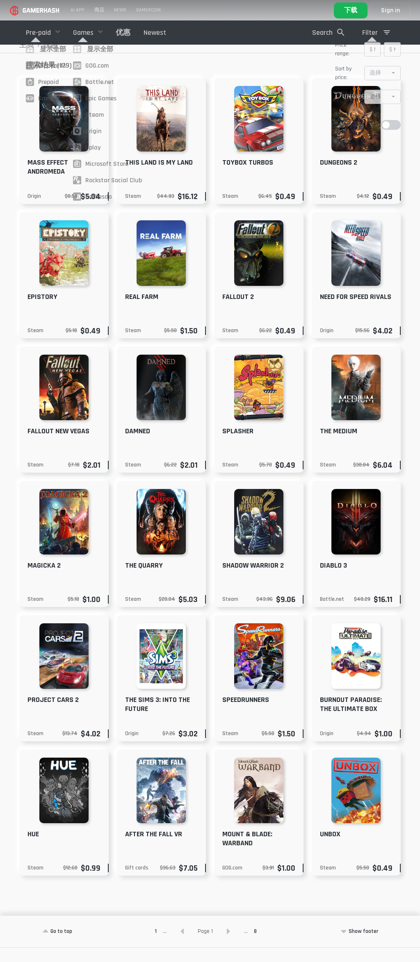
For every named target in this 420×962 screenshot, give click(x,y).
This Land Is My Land (159, 176)
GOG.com (232, 882)
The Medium (338, 445)
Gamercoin (148, 10)
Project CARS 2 (53, 714)
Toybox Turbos (247, 176)
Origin (34, 210)
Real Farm (141, 311)
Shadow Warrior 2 (253, 579)
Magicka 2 (44, 579)
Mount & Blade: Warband (247, 853)
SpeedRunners (245, 714)
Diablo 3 (333, 579)
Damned (137, 445)
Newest (155, 32)
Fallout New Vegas (58, 445)
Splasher (237, 445)
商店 (99, 10)
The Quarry (144, 579)
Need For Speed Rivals (355, 311)
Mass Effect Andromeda (47, 181)
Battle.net (332, 613)
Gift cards (136, 882)
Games (84, 32)
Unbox (330, 848)
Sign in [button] (390, 10)
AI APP (77, 10)
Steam (133, 210)
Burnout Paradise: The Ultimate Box (351, 718)
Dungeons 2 (338, 176)
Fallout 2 (238, 311)
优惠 (123, 32)
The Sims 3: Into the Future (157, 718)
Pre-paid (39, 32)
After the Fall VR (153, 848)
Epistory (42, 311)
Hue (33, 848)
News (120, 10)
